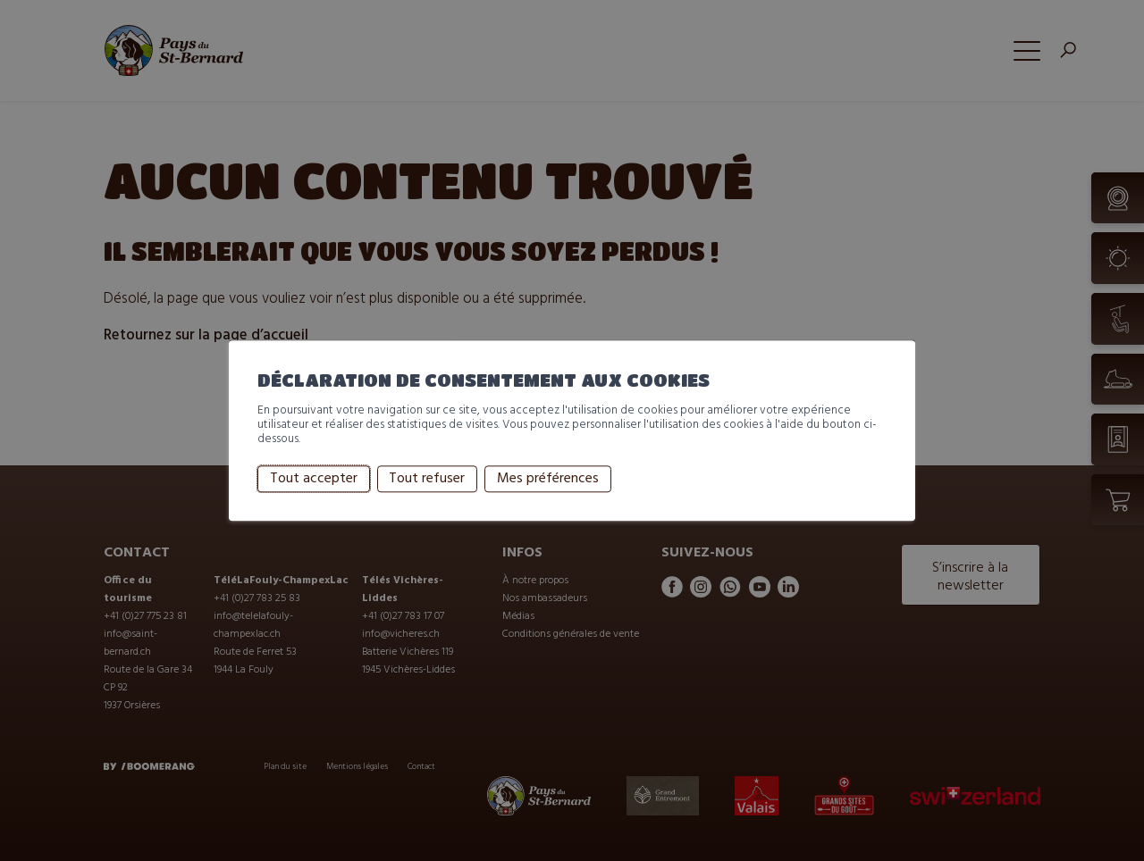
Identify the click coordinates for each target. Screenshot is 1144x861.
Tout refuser (427, 478)
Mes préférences (548, 478)
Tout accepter (314, 478)
